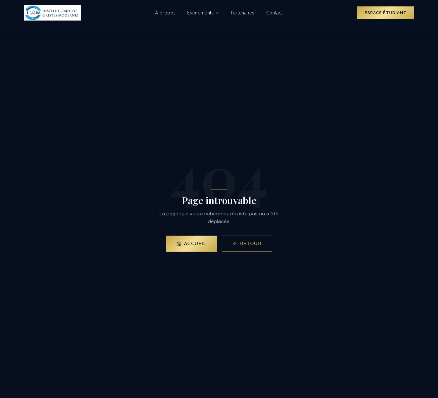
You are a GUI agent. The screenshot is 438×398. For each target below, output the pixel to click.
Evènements (203, 12)
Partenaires (243, 12)
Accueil (191, 244)
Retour (246, 244)
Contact (274, 12)
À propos (165, 12)
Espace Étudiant (386, 13)
